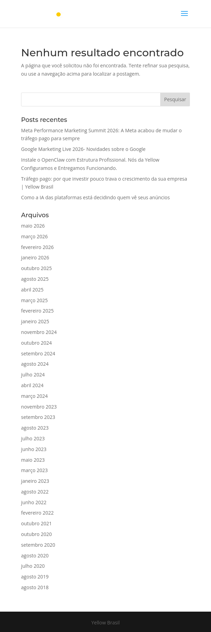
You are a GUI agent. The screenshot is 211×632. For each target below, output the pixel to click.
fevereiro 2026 (37, 247)
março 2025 (34, 300)
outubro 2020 (36, 534)
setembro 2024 (38, 353)
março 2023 (34, 470)
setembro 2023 (38, 417)
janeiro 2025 (35, 321)
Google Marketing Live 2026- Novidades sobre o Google (83, 149)
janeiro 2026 (35, 257)
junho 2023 (33, 449)
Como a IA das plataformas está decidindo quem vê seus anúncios (95, 197)
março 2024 (34, 396)
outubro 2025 (36, 268)
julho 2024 (33, 374)
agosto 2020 (35, 555)
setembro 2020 (38, 545)
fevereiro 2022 (37, 512)
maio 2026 (33, 225)
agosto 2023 (35, 427)
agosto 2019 (35, 576)
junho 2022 (33, 502)
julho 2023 (33, 438)
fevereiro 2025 (37, 310)
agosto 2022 (35, 491)
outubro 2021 (36, 523)
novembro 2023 (39, 406)
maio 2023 (33, 460)
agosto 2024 (35, 364)
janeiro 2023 (35, 481)
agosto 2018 (35, 587)
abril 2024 (32, 385)
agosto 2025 (35, 279)
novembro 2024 (39, 332)
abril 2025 (32, 289)
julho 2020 (33, 566)
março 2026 (34, 236)
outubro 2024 (36, 342)
